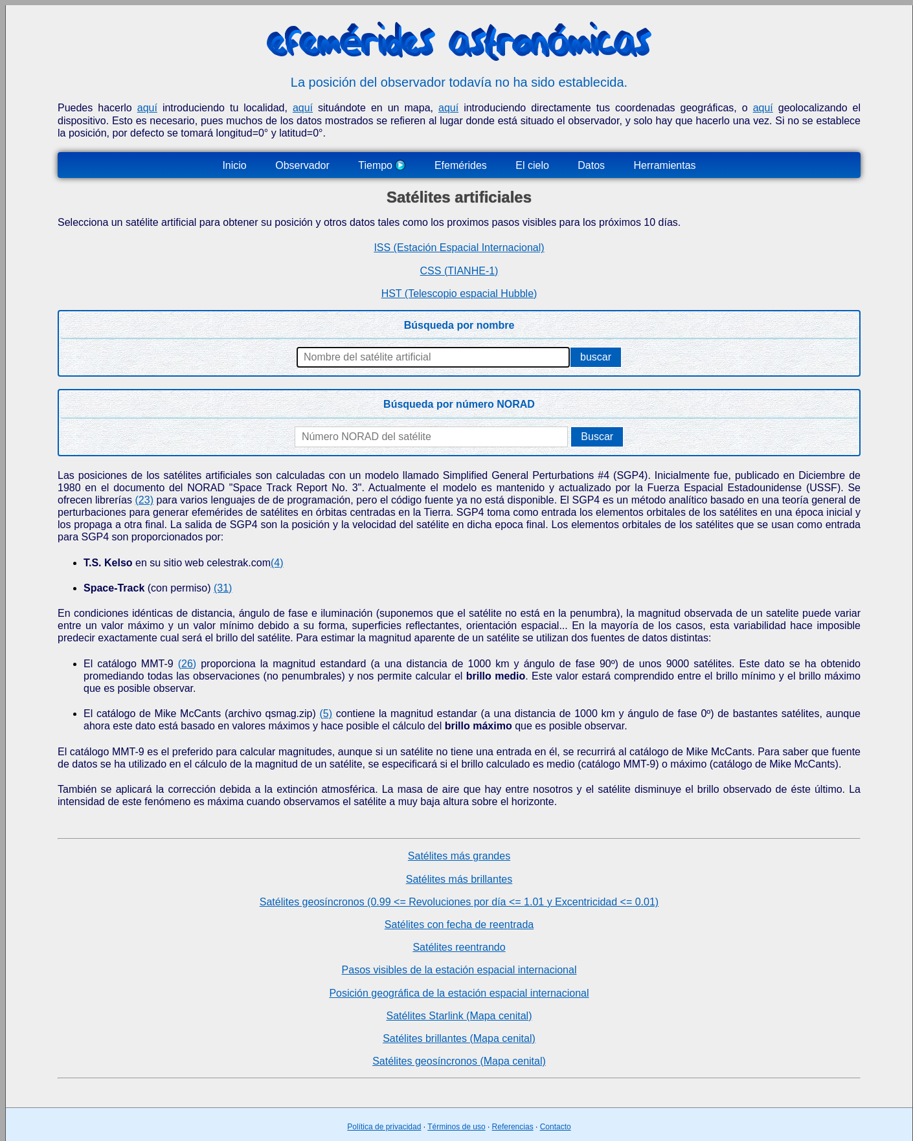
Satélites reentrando (458, 947)
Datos (591, 165)
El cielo (532, 165)
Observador (302, 165)
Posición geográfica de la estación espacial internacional (459, 993)
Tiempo (381, 165)
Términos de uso (456, 1126)
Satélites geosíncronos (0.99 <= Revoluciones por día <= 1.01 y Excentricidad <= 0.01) (459, 901)
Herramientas (665, 165)
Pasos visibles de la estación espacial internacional (459, 969)
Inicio (234, 165)
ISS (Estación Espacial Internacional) (459, 247)
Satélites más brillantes (459, 879)
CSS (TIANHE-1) (459, 270)
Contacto (555, 1126)
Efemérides (460, 165)
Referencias (513, 1126)
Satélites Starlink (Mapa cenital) (459, 1015)
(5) (325, 713)
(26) (187, 663)
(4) (277, 562)
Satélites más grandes (459, 855)
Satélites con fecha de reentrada (459, 924)
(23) (144, 499)
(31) (223, 587)
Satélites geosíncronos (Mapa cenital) (459, 1061)
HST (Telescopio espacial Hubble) (459, 293)
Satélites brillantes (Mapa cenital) (459, 1038)
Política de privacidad (384, 1126)
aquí (147, 107)
